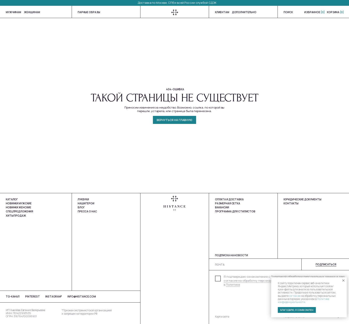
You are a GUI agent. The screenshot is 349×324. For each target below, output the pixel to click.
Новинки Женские (18, 207)
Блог (81, 207)
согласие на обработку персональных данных (257, 281)
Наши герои (86, 203)
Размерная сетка (227, 203)
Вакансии (222, 207)
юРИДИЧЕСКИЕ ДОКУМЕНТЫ (302, 199)
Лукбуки (83, 199)
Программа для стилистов (235, 211)
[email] (281, 264)
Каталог (12, 199)
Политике (233, 285)
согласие (294, 296)
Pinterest (32, 296)
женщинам (32, 12)
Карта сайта (222, 316)
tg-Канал (13, 296)
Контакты (291, 203)
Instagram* (53, 296)
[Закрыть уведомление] (343, 280)
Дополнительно (244, 12)
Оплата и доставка (229, 199)
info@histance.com (81, 296)
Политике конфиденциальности (303, 300)
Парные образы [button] (89, 12)
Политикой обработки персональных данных (303, 277)
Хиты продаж (16, 215)
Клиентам (222, 12)
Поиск (288, 12)
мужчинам (13, 12)
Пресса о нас (87, 211)
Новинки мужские (19, 203)
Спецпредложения (19, 211)
